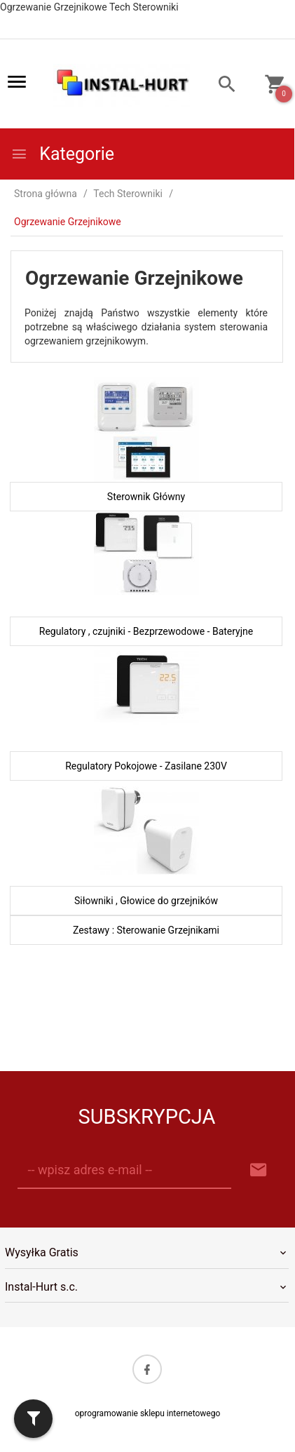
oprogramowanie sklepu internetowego (148, 1413)
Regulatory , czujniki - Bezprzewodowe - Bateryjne (146, 631)
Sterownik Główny (146, 496)
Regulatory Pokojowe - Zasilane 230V (146, 766)
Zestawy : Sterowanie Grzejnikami (146, 930)
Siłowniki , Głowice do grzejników (146, 900)
